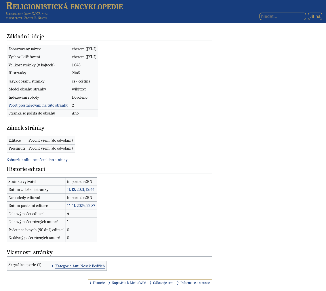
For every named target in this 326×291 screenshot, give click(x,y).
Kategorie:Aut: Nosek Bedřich (80, 266)
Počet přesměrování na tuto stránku (38, 105)
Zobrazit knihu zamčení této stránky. (37, 159)
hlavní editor (14, 18)
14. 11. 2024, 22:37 (81, 205)
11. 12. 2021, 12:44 (80, 189)
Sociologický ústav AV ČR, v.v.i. (27, 13)
